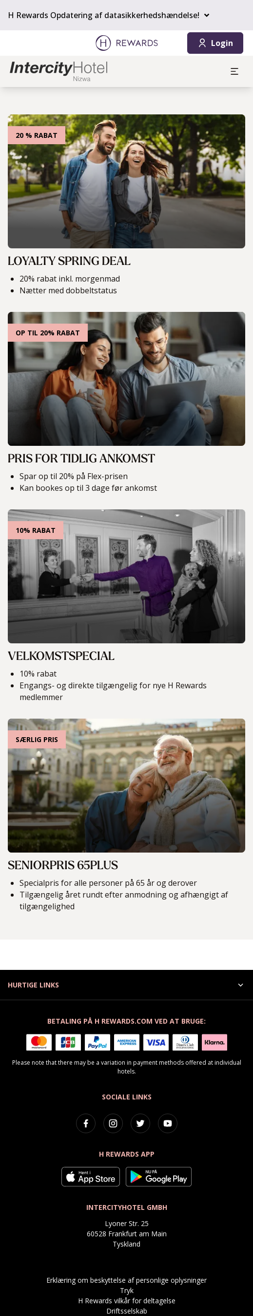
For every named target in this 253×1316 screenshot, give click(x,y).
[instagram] (113, 1123)
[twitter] (140, 1123)
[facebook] (86, 1123)
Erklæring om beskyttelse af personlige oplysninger (126, 1280)
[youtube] (167, 1123)
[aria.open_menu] (234, 71)
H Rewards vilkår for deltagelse (126, 1300)
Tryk (127, 1290)
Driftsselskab (126, 1311)
